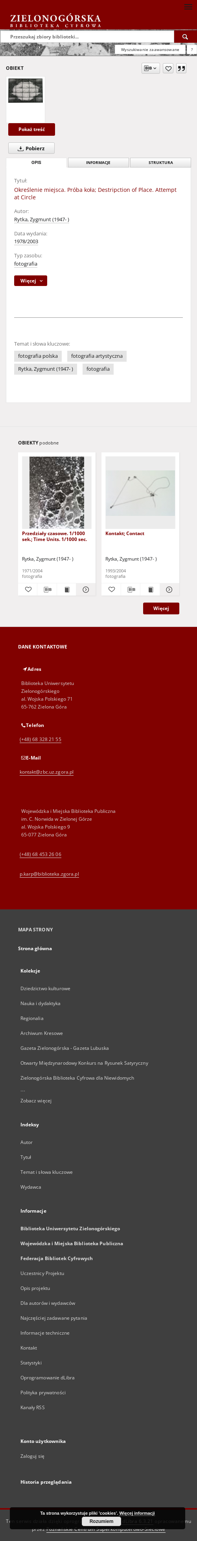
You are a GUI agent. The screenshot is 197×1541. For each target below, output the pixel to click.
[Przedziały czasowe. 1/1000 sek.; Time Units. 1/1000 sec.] (57, 493)
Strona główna (35, 948)
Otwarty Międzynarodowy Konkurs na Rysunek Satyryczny (84, 1063)
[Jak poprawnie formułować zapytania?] (192, 49)
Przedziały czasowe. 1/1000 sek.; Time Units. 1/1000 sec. (54, 536)
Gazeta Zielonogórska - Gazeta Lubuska (64, 1048)
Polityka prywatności (43, 1392)
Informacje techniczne (45, 1333)
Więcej (161, 608)
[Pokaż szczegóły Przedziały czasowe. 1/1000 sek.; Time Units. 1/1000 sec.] (84, 590)
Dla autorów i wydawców (47, 1303)
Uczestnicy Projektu (42, 1273)
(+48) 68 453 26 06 (40, 854)
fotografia (25, 263)
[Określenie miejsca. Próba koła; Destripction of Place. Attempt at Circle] (25, 90)
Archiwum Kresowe (41, 1033)
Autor (26, 1142)
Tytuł (25, 1157)
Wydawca (31, 1187)
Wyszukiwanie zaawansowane (150, 49)
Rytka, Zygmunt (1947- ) (41, 219)
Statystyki (31, 1362)
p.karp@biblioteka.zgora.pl (49, 874)
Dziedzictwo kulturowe (45, 988)
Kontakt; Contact (124, 533)
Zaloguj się (32, 1456)
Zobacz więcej (36, 1100)
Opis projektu (35, 1288)
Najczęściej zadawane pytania (53, 1318)
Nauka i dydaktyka (40, 1003)
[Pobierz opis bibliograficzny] (47, 590)
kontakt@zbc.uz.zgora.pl (47, 772)
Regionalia (32, 1018)
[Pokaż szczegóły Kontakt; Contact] (168, 590)
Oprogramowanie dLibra (47, 1377)
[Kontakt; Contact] (140, 493)
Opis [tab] (36, 162)
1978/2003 (26, 241)
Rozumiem (102, 1521)
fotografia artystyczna (97, 356)
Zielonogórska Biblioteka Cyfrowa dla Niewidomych (77, 1078)
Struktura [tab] (161, 162)
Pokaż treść (31, 129)
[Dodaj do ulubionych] (168, 68)
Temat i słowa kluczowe (46, 1172)
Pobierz (29, 148)
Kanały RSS (32, 1407)
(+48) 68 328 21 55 (40, 739)
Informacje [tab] (98, 162)
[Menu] (188, 6)
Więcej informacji (137, 1513)
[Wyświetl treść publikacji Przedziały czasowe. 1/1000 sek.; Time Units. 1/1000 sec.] (66, 590)
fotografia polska (38, 356)
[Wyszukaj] (185, 36)
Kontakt (28, 1347)
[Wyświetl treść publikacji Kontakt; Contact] (150, 590)
